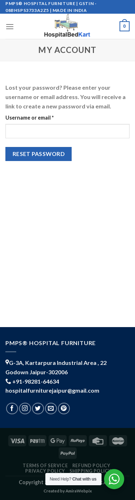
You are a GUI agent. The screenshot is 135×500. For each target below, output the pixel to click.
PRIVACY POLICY (45, 471)
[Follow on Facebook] (12, 409)
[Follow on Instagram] (25, 409)
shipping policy (90, 471)
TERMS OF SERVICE (45, 465)
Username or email (40, 117)
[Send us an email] (51, 409)
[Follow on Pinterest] (64, 409)
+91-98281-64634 (35, 381)
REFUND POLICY (91, 465)
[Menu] (9, 26)
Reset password (39, 154)
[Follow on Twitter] (38, 409)
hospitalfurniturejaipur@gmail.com (52, 390)
